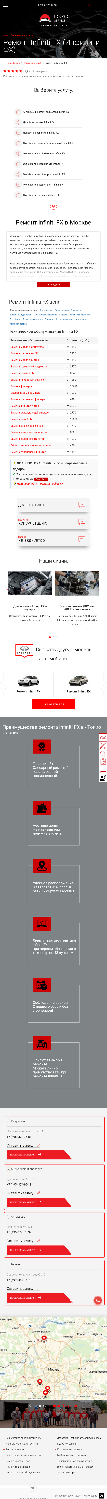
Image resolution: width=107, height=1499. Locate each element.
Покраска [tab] (49, 319)
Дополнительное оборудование (74, 1461)
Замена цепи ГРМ (21, 419)
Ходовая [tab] (63, 314)
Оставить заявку (23, 1145)
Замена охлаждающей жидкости (31, 412)
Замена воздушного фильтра (29, 432)
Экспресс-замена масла (25, 392)
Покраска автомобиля (69, 1449)
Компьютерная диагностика (22, 1443)
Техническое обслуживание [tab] (24, 310)
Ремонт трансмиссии (18, 1466)
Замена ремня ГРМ (22, 373)
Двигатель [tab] (76, 310)
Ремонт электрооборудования (23, 1472)
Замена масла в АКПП (24, 353)
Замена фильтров (22, 386)
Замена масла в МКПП (25, 360)
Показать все (53, 704)
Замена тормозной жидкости (29, 366)
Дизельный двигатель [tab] (21, 314)
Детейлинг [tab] (15, 319)
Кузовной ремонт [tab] (65, 319)
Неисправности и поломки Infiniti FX (40, 483)
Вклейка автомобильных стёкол (75, 1466)
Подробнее (41, 479)
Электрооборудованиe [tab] (46, 314)
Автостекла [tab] (81, 319)
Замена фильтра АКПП (25, 406)
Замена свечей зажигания (27, 425)
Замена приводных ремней (27, 379)
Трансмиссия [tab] (62, 310)
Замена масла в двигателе (27, 346)
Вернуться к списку (23, 35)
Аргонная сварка (66, 1472)
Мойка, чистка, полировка (72, 1455)
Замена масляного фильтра (28, 399)
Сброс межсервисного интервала (31, 445)
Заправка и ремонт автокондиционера (79, 1437)
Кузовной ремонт (67, 1443)
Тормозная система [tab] (33, 319)
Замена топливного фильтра (28, 452)
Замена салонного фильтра (28, 438)
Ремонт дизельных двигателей (23, 1455)
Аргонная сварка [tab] (18, 324)
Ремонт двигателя (16, 1449)
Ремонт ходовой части (18, 1461)
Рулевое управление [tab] (79, 314)
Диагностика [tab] (46, 310)
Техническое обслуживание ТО (23, 1437)
